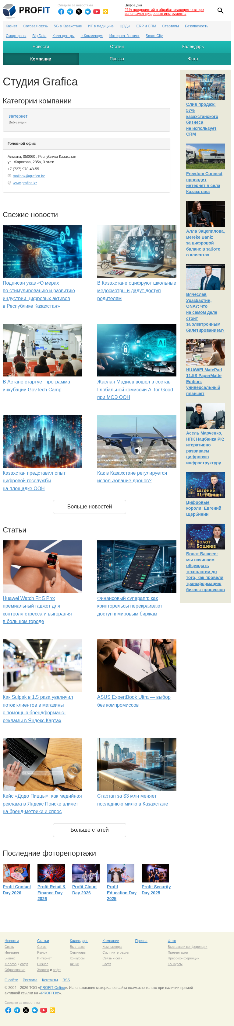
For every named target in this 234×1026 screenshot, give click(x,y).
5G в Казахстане (68, 26)
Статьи (117, 46)
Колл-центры (63, 36)
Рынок (42, 952)
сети (118, 958)
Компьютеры (112, 946)
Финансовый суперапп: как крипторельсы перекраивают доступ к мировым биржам (129, 606)
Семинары (78, 952)
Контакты (50, 980)
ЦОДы (125, 26)
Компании (40, 59)
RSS (66, 980)
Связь (9, 946)
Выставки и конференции (187, 946)
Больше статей (89, 830)
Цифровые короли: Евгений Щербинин (203, 508)
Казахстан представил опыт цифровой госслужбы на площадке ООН (34, 480)
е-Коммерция (92, 36)
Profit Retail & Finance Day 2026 (51, 892)
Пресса (117, 58)
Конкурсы (77, 958)
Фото (193, 58)
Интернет (18, 116)
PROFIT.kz (50, 993)
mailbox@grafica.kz (29, 176)
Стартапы (170, 26)
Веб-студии (18, 122)
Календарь (193, 46)
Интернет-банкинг (124, 36)
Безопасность (196, 26)
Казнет (11, 26)
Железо (10, 964)
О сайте (11, 980)
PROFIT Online (52, 988)
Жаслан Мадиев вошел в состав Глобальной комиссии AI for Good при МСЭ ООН (135, 389)
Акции (74, 964)
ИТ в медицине (101, 26)
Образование (15, 970)
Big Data (39, 36)
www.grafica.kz (25, 183)
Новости (41, 46)
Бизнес (10, 958)
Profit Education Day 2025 (121, 892)
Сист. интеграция (115, 952)
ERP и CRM (146, 26)
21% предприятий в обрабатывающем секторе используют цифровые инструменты (164, 12)
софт (24, 964)
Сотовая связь (35, 26)
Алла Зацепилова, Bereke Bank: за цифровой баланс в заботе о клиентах (205, 243)
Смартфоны (16, 36)
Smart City (154, 36)
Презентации (178, 952)
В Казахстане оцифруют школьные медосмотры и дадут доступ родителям (136, 290)
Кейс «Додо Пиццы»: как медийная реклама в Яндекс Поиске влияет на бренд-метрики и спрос (42, 803)
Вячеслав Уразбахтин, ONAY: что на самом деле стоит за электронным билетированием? (205, 312)
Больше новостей (89, 507)
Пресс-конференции (183, 958)
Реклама (30, 980)
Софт (106, 964)
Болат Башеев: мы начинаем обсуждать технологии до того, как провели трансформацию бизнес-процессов (205, 571)
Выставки (77, 946)
